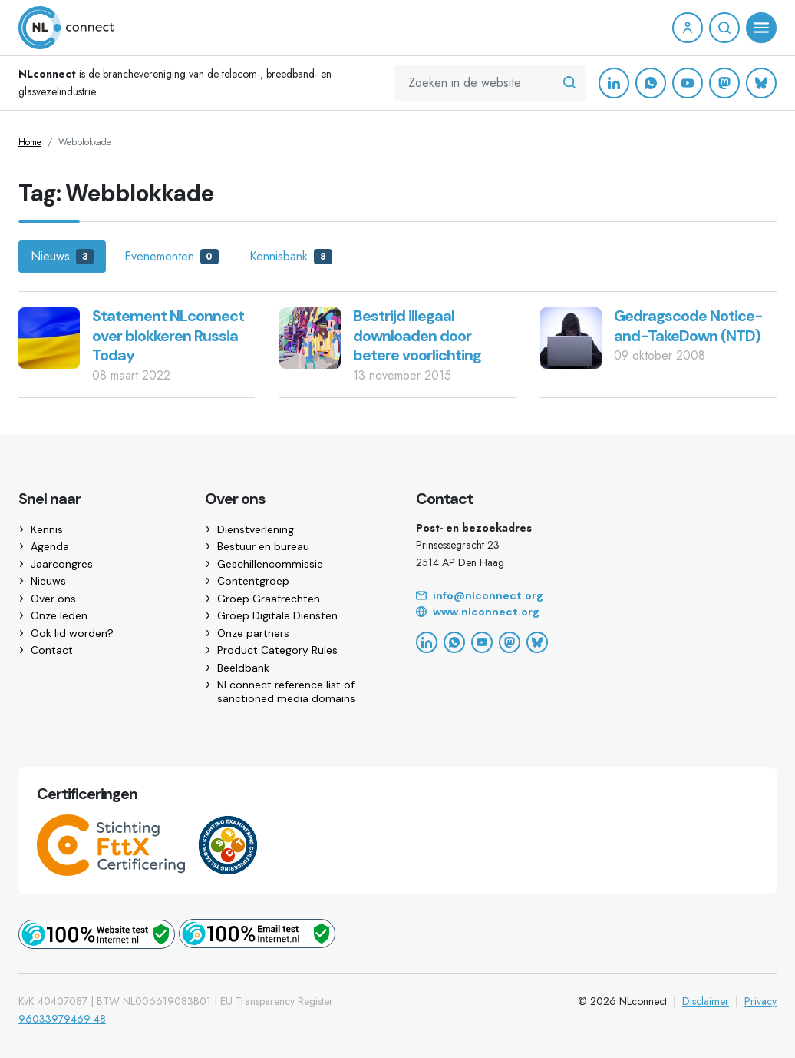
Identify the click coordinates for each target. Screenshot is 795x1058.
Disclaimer (705, 1001)
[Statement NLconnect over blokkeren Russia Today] (49, 337)
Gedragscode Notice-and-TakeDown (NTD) (688, 326)
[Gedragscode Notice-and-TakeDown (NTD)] (571, 337)
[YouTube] (687, 83)
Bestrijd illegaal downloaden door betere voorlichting (417, 335)
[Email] (596, 596)
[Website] (596, 612)
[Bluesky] (761, 83)
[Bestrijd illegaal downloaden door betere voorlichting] (310, 337)
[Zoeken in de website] (569, 83)
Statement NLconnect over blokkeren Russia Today (168, 335)
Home (29, 142)
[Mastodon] (724, 83)
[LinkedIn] (614, 83)
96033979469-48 (62, 1018)
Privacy (760, 1001)
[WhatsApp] (650, 83)
